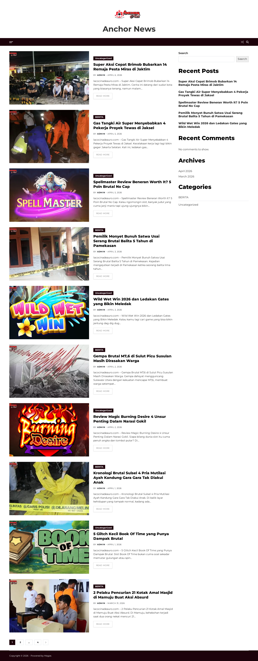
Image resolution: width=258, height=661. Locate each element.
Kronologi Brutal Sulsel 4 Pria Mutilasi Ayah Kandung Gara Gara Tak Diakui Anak (129, 477)
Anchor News (129, 29)
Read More (103, 96)
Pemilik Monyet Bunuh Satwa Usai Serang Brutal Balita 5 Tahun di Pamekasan (126, 241)
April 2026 (185, 171)
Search (183, 53)
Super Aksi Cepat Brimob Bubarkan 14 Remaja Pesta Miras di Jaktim (130, 66)
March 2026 (186, 176)
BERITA (99, 117)
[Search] (247, 42)
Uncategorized (103, 58)
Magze (47, 655)
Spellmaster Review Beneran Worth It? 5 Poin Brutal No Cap (213, 104)
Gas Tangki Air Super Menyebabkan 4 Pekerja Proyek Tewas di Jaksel (129, 125)
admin (101, 75)
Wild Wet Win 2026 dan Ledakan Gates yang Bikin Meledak (131, 301)
